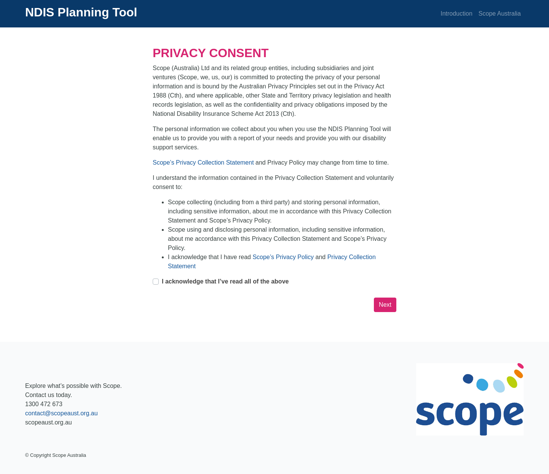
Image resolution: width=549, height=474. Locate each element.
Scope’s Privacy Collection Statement (204, 162)
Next (385, 304)
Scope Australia (500, 13)
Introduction (456, 13)
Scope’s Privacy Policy (283, 257)
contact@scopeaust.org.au (61, 413)
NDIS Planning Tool (81, 12)
